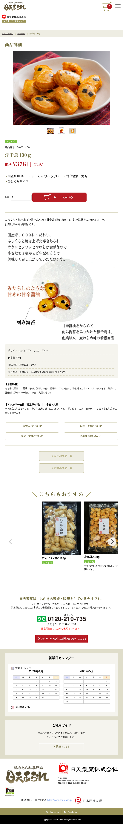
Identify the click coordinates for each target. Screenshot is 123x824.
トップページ (7, 34)
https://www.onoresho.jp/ (59, 800)
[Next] (112, 542)
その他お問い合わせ (91, 436)
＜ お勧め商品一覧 (61, 468)
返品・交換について (32, 436)
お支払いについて (32, 426)
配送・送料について (91, 426)
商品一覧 (21, 34)
